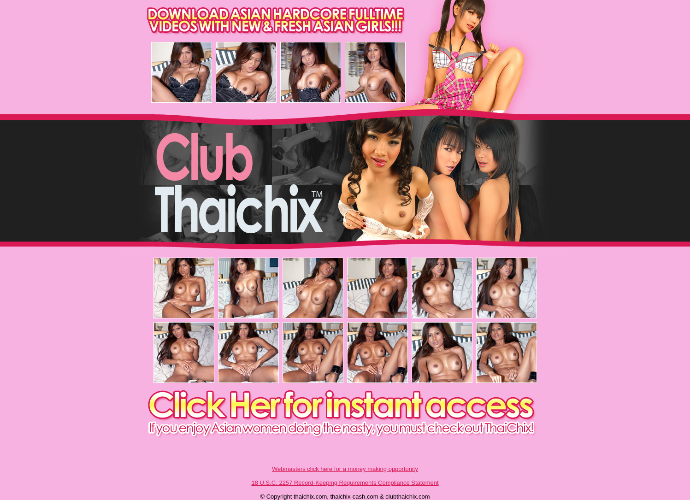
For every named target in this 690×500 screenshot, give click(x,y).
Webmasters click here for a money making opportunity (345, 468)
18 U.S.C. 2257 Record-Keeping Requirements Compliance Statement (344, 482)
